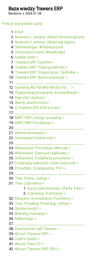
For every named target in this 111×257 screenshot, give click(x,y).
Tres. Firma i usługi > (32, 178)
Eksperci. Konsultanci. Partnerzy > (44, 198)
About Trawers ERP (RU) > (37, 249)
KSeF (19, 32)
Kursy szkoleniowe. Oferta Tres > (55, 188)
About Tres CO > (29, 244)
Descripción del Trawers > (37, 228)
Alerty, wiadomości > (33, 102)
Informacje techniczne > (35, 138)
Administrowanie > (31, 133)
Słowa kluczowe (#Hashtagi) (40, 52)
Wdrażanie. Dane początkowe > (42, 153)
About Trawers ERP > (33, 233)
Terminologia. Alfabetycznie (39, 47)
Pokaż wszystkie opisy (22, 23)
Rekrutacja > (25, 218)
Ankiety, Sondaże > (31, 213)
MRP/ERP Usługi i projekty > (39, 117)
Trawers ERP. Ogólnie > (34, 62)
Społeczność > (28, 208)
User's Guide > (27, 239)
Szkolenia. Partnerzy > (46, 193)
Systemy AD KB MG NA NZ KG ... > (44, 87)
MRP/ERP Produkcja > (34, 122)
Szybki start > (26, 57)
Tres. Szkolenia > (29, 183)
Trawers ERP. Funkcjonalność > (41, 67)
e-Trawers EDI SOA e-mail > (38, 107)
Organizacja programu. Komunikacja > (47, 92)
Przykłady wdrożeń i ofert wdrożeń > (46, 163)
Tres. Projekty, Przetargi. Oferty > (43, 203)
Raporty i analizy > (30, 97)
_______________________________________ (49, 82)
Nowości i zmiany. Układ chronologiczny (49, 37)
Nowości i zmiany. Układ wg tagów (45, 42)
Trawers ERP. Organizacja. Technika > (46, 72)
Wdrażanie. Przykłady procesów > (44, 158)
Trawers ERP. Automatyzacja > (41, 77)
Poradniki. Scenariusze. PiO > (40, 168)
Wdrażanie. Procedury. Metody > (42, 148)
